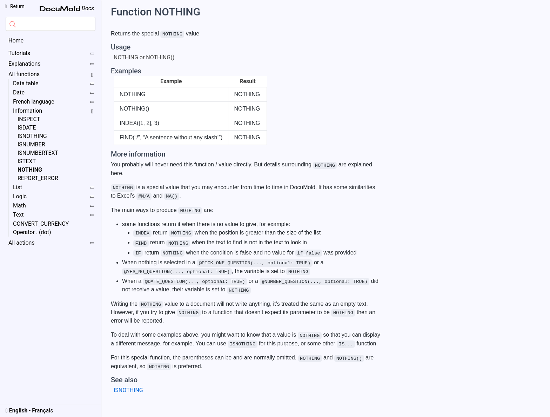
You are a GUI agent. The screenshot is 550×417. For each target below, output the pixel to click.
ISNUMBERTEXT (38, 153)
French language (54, 102)
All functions (51, 74)
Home (16, 40)
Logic (54, 196)
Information (54, 110)
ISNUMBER (31, 144)
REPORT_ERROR (38, 178)
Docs (67, 8)
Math (54, 206)
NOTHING (30, 169)
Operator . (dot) (32, 232)
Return (14, 6)
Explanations (51, 64)
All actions (51, 243)
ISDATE (27, 127)
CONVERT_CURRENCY (41, 223)
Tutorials (51, 53)
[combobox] (50, 24)
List (54, 187)
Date (54, 93)
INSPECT (29, 119)
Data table (54, 83)
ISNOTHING (32, 136)
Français (42, 410)
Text (54, 215)
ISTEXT (27, 161)
